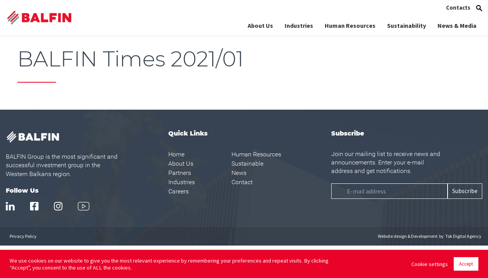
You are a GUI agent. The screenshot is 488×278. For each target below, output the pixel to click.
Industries (299, 25)
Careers (178, 191)
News (239, 172)
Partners (179, 172)
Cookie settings (429, 264)
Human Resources (350, 25)
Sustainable (247, 163)
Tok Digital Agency (463, 236)
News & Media (457, 25)
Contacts (458, 7)
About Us (260, 25)
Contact (242, 182)
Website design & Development (408, 236)
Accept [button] (466, 264)
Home (176, 154)
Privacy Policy (23, 236)
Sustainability (406, 25)
